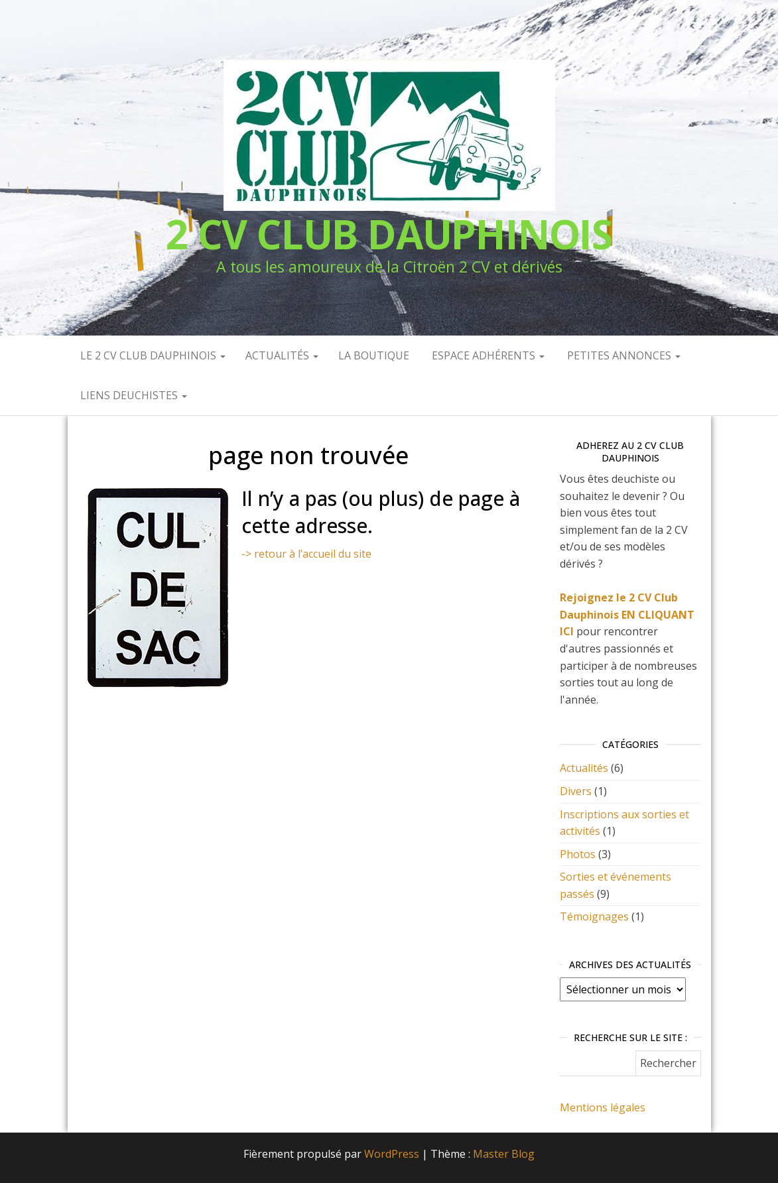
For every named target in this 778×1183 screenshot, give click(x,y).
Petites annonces (622, 355)
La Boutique (373, 355)
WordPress (391, 1154)
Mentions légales (602, 1107)
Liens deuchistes (132, 395)
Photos (578, 854)
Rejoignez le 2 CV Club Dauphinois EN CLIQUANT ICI (627, 614)
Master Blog (504, 1154)
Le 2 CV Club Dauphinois (152, 355)
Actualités (281, 355)
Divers (576, 791)
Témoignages (594, 916)
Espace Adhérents (487, 355)
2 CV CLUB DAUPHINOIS (389, 234)
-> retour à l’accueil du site (306, 553)
